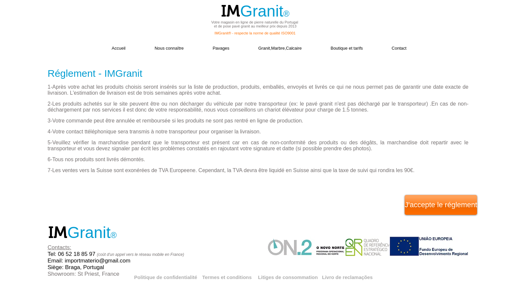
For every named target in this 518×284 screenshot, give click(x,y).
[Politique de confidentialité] (165, 277)
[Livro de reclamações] (347, 277)
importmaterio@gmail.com (97, 261)
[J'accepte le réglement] (441, 205)
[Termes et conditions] (227, 277)
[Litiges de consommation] (288, 277)
